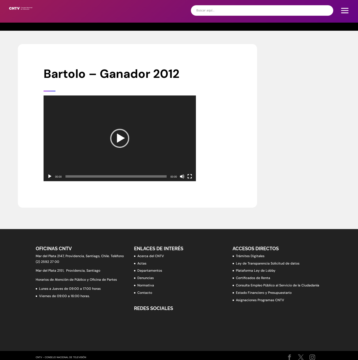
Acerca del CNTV (150, 256)
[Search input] (259, 10)
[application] (120, 138)
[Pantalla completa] (189, 176)
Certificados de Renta (253, 278)
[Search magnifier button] (328, 10)
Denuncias (145, 278)
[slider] (116, 176)
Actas (141, 263)
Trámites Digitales (250, 256)
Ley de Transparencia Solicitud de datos (267, 263)
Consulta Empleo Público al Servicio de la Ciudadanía (277, 285)
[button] (119, 138)
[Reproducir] (49, 176)
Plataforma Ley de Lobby (255, 270)
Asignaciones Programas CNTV (260, 300)
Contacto (144, 292)
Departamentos (149, 270)
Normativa (145, 285)
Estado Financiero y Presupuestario (264, 292)
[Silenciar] (182, 176)
